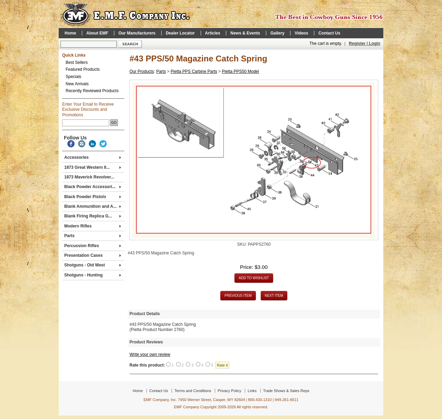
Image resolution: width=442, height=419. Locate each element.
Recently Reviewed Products (92, 90)
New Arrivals (77, 83)
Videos (301, 33)
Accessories (92, 157)
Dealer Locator (180, 33)
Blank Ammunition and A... (92, 206)
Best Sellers (77, 62)
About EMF (97, 33)
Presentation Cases (92, 255)
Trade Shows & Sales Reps (286, 391)
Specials (73, 76)
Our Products (141, 71)
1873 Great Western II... (92, 167)
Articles (212, 33)
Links (252, 391)
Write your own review (149, 354)
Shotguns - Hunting (92, 275)
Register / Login (364, 43)
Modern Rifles (92, 226)
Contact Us (329, 33)
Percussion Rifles (92, 245)
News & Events (245, 33)
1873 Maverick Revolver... (89, 177)
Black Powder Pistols (92, 196)
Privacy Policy (229, 391)
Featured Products (83, 69)
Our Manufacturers (136, 33)
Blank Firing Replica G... (92, 216)
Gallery (277, 33)
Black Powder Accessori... (92, 186)
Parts (92, 235)
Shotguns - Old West (92, 265)
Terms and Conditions (192, 391)
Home (70, 33)
